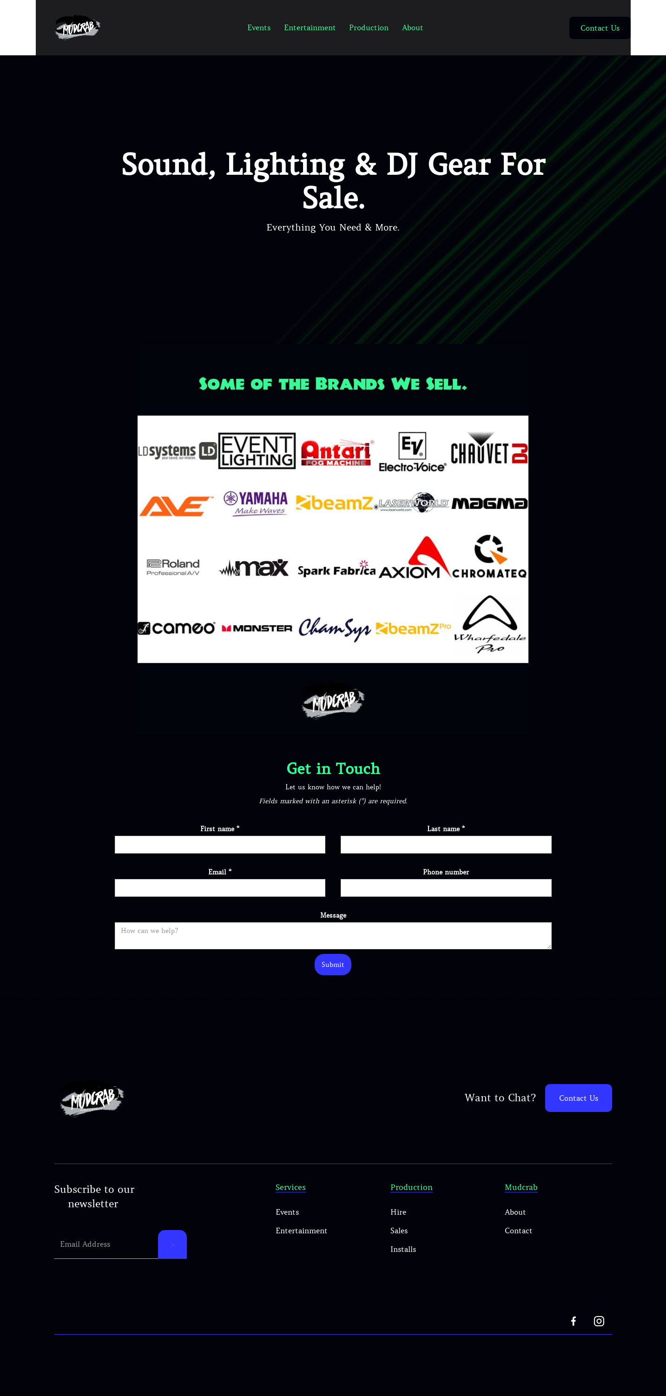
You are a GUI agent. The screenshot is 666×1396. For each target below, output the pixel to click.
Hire (398, 1212)
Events (258, 27)
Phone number (446, 872)
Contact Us (600, 28)
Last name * (446, 829)
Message (333, 915)
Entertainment (310, 27)
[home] (77, 27)
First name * (219, 829)
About (412, 27)
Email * (219, 872)
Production (369, 27)
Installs (403, 1249)
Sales (399, 1230)
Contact (519, 1230)
